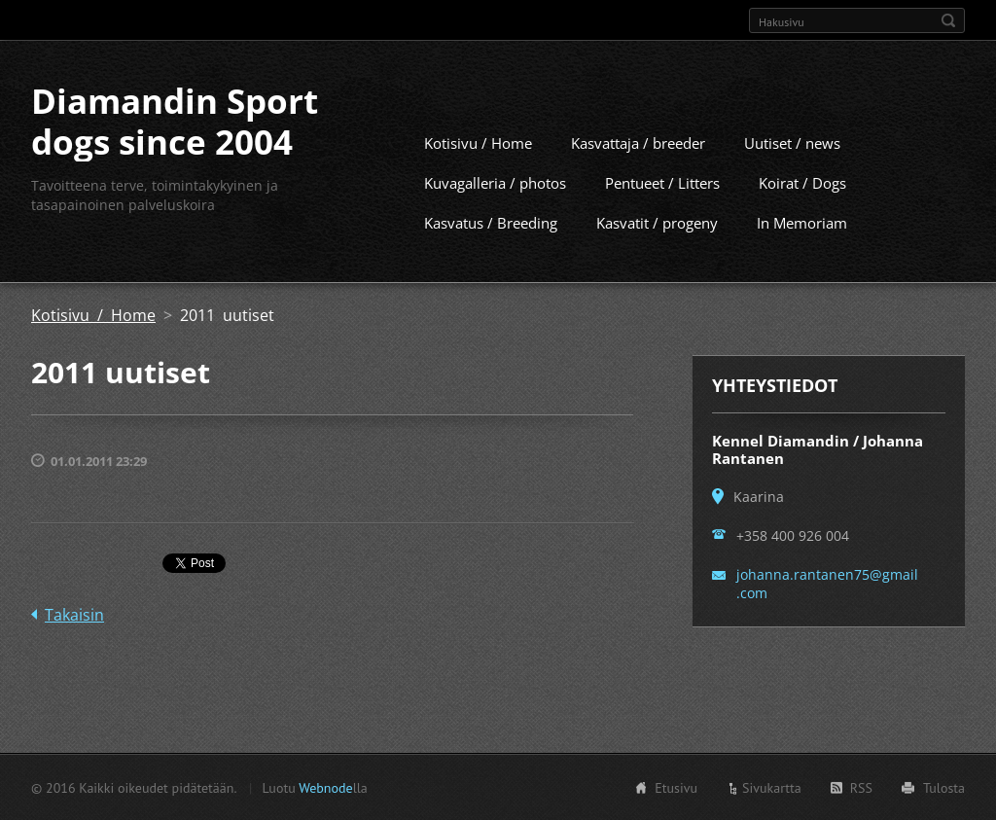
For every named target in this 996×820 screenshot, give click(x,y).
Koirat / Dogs (802, 182)
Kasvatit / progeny (657, 222)
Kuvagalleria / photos (495, 182)
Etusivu (676, 787)
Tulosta (944, 787)
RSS (861, 787)
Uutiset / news (792, 142)
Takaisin (74, 613)
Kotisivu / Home (478, 142)
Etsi (948, 20)
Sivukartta (771, 787)
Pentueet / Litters (662, 182)
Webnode (325, 787)
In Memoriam (802, 222)
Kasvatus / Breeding (490, 222)
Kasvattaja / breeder (638, 142)
